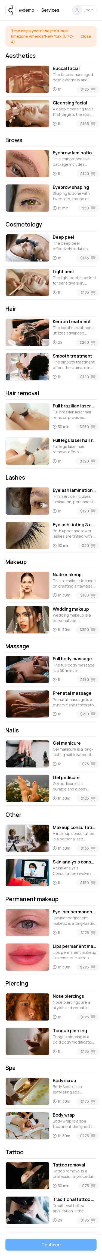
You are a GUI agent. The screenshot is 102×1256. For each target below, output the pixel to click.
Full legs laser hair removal (75, 440)
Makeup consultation (75, 827)
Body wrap (64, 1115)
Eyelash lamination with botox (75, 490)
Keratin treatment (72, 321)
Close (86, 36)
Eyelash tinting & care (75, 525)
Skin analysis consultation (75, 862)
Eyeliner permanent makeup (75, 912)
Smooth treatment (72, 356)
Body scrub (64, 1080)
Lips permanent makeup (75, 946)
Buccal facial (66, 68)
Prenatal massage (72, 693)
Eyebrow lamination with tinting (75, 153)
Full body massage (72, 659)
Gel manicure (67, 743)
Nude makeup (67, 575)
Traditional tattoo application (75, 1199)
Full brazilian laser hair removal (75, 406)
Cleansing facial (70, 103)
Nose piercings (68, 996)
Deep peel (63, 237)
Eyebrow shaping (71, 187)
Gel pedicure (66, 777)
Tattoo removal (69, 1165)
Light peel (63, 272)
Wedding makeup (71, 609)
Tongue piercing (70, 1031)
